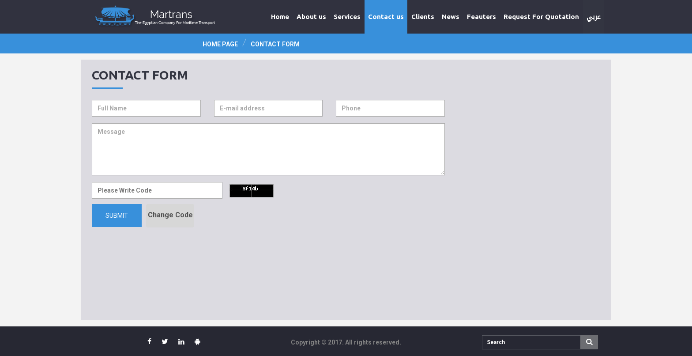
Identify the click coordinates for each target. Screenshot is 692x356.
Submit (116, 215)
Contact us (386, 16)
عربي (594, 17)
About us (311, 16)
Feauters (481, 16)
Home (280, 16)
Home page (220, 44)
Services (347, 16)
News (450, 16)
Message (268, 149)
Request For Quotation (541, 16)
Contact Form (275, 44)
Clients (422, 16)
